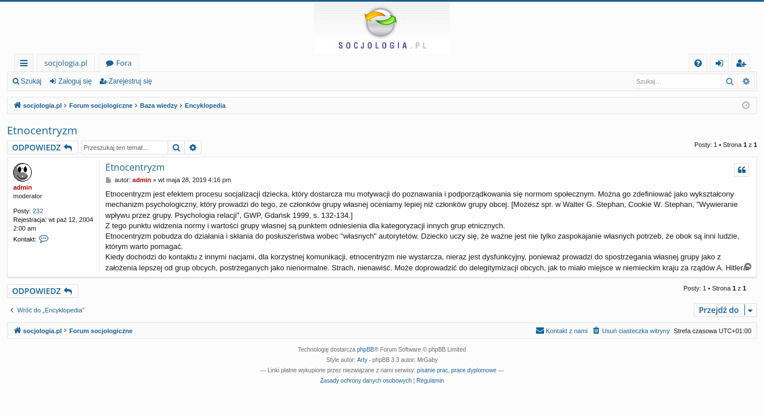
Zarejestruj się (130, 81)
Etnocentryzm (42, 130)
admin (22, 187)
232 (38, 210)
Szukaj (31, 81)
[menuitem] (698, 63)
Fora (124, 63)
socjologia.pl (66, 63)
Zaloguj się (75, 81)
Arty (362, 360)
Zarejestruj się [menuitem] (744, 65)
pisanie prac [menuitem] (432, 370)
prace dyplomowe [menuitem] (473, 370)
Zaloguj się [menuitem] (721, 65)
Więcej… (26, 65)
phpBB (365, 349)
